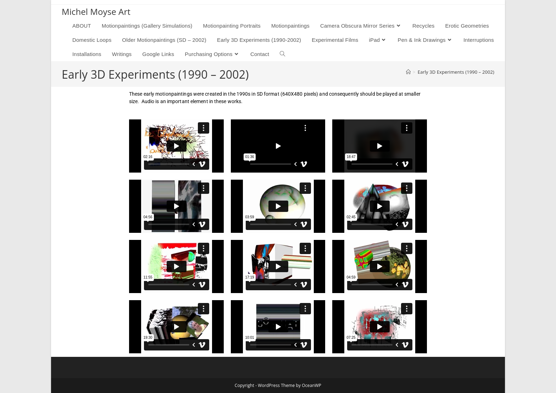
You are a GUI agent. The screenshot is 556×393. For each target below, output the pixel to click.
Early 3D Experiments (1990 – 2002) (456, 72)
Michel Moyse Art (96, 11)
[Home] (408, 72)
